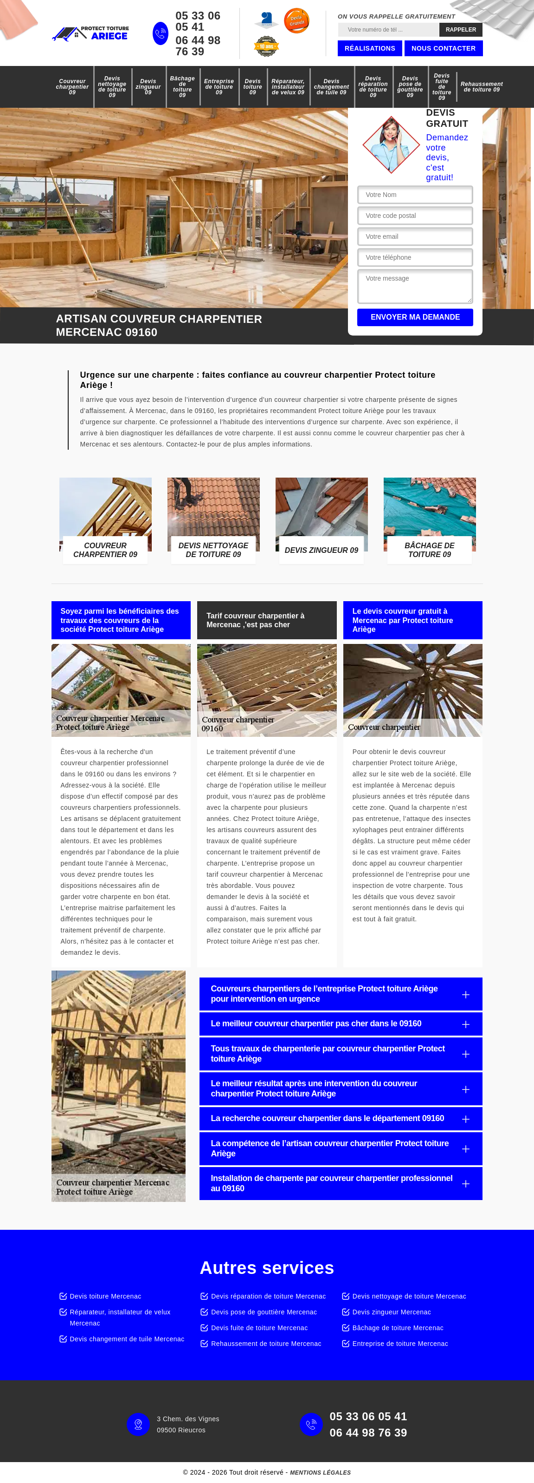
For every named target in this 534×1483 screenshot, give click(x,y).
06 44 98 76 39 (197, 46)
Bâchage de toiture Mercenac (398, 1328)
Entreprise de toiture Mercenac (400, 1343)
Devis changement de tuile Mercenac (127, 1339)
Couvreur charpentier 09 (72, 87)
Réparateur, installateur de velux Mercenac (120, 1317)
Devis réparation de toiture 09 (373, 86)
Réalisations (370, 48)
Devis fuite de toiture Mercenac (259, 1328)
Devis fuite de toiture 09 (441, 86)
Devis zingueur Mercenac (392, 1312)
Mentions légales (320, 1473)
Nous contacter (444, 48)
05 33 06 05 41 (197, 21)
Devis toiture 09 (252, 87)
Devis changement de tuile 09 (331, 87)
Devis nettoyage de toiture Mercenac (410, 1296)
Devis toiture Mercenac (106, 1296)
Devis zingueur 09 (148, 87)
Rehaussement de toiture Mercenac (266, 1343)
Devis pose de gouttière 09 (410, 86)
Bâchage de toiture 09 (182, 86)
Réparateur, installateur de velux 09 (288, 87)
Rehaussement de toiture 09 (482, 87)
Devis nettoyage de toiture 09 (112, 86)
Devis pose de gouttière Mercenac (264, 1312)
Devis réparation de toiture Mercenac (268, 1296)
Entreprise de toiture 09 (219, 87)
